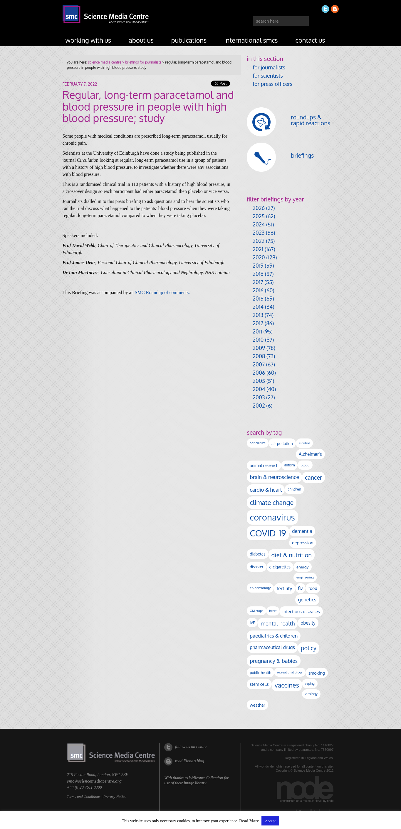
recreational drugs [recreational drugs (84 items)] (290, 672)
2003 (259, 397)
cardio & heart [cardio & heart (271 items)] (266, 489)
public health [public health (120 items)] (260, 672)
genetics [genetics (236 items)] (307, 599)
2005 (259, 381)
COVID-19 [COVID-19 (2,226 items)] (268, 533)
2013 (258, 315)
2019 (258, 265)
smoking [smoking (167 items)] (316, 672)
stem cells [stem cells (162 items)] (259, 684)
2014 (258, 306)
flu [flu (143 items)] (300, 588)
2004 (259, 389)
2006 (259, 372)
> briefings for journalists (141, 62)
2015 (258, 298)
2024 (259, 224)
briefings (302, 155)
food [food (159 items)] (312, 588)
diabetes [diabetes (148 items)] (257, 553)
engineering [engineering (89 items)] (305, 577)
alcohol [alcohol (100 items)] (304, 443)
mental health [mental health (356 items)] (278, 623)
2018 (258, 274)
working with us (88, 40)
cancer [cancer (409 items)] (313, 477)
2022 (258, 241)
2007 (259, 364)
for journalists (269, 67)
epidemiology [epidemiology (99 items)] (260, 588)
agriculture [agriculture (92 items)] (258, 443)
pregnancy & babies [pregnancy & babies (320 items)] (274, 660)
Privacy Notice (114, 796)
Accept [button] (270, 821)
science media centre (104, 62)
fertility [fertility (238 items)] (284, 588)
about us (141, 40)
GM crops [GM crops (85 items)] (256, 611)
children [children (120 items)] (294, 489)
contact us (310, 40)
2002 (259, 405)
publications (189, 40)
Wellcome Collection (206, 778)
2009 (259, 348)
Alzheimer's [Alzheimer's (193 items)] (310, 454)
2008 (259, 356)
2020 (259, 257)
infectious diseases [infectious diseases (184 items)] (301, 611)
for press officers (272, 84)
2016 (258, 290)
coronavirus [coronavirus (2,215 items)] (272, 517)
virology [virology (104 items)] (311, 694)
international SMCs (251, 40)
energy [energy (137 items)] (302, 566)
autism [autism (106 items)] (289, 465)
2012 (258, 323)
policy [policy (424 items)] (308, 648)
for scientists (268, 75)
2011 (257, 331)
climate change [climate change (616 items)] (271, 502)
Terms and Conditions (83, 796)
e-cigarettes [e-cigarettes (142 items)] (280, 566)
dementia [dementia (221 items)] (302, 531)
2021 (258, 249)
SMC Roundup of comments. (162, 292)
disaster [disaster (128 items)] (256, 566)
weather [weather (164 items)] (257, 705)
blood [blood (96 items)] (305, 465)
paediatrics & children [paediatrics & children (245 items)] (274, 636)
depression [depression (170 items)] (302, 542)
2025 (259, 216)
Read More (249, 821)
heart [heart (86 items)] (272, 611)
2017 (258, 282)
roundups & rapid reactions (310, 120)
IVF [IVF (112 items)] (252, 622)
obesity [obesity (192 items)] (308, 623)
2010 (258, 339)
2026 (259, 208)
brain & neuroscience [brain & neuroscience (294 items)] (274, 477)
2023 (258, 232)
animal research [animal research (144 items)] (264, 465)
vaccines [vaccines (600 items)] (287, 685)
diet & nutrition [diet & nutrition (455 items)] (291, 555)
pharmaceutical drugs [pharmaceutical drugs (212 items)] (272, 647)
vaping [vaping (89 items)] (310, 683)
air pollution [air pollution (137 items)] (282, 443)
